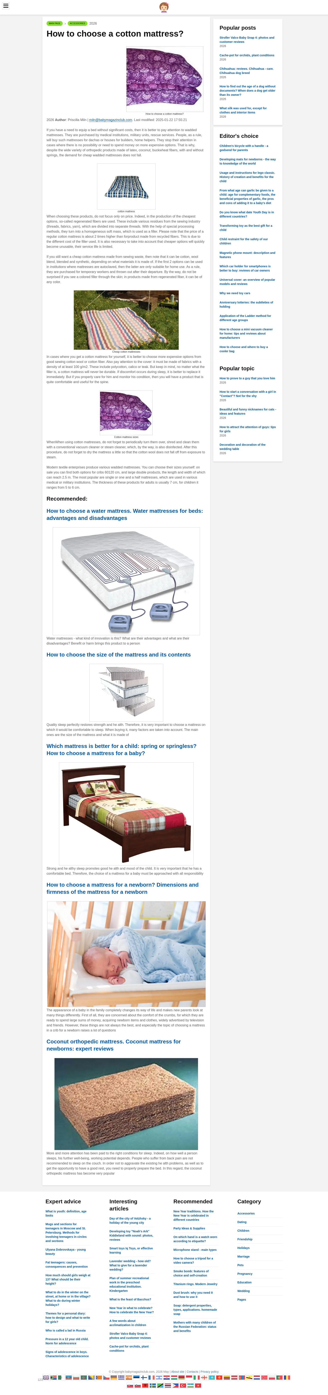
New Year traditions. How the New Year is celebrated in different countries (193, 1215)
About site (177, 1371)
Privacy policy (210, 1371)
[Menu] (6, 5)
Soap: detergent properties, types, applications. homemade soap (195, 1310)
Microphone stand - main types (195, 1249)
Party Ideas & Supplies (189, 1228)
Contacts (192, 1371)
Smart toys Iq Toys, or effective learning (131, 1250)
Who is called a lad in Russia (66, 1330)
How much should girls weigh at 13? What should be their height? (68, 1279)
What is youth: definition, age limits (66, 1213)
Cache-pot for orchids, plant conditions (247, 55)
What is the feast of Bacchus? (130, 1299)
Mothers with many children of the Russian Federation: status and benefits (194, 1327)
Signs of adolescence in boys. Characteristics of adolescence (67, 1354)
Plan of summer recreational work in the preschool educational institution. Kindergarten (129, 1284)
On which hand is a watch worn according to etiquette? (195, 1239)
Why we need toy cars (235, 293)
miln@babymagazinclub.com (110, 120)
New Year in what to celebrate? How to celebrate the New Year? (131, 1310)
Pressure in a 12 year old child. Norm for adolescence (67, 1341)
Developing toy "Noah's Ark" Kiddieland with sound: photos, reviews (131, 1235)
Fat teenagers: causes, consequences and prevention (67, 1264)
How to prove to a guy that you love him (247, 378)
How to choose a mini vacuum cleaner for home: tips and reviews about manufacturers (246, 333)
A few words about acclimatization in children (127, 1323)
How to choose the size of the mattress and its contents (119, 654)
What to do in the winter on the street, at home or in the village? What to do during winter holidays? (68, 1299)
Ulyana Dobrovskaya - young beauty (66, 1251)
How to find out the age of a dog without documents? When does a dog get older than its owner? (248, 90)
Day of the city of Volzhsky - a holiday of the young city (130, 1220)
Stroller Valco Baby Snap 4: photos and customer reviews (130, 1336)
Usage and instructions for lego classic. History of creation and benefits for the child (247, 177)
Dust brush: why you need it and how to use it (193, 1295)
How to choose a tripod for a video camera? (193, 1260)
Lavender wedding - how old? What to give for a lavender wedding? (130, 1265)
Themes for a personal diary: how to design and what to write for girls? (68, 1318)
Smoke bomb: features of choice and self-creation (191, 1273)
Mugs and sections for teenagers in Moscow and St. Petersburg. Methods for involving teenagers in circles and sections (66, 1232)
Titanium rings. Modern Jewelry (195, 1284)
